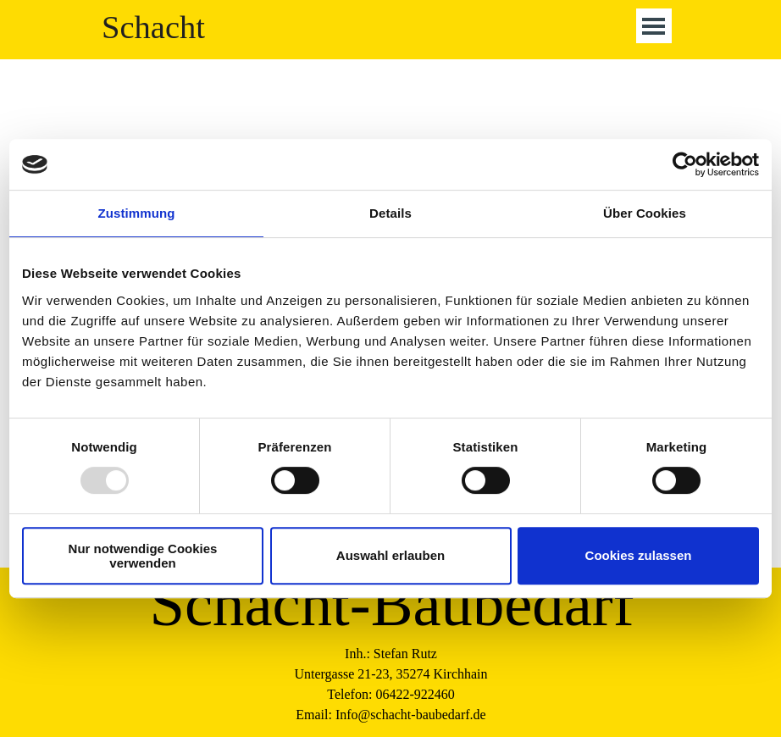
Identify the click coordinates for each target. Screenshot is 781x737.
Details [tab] (390, 213)
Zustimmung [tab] (136, 213)
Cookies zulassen (638, 555)
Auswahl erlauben (390, 555)
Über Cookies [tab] (644, 213)
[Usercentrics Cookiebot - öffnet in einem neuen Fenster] (685, 164)
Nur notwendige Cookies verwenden (143, 555)
